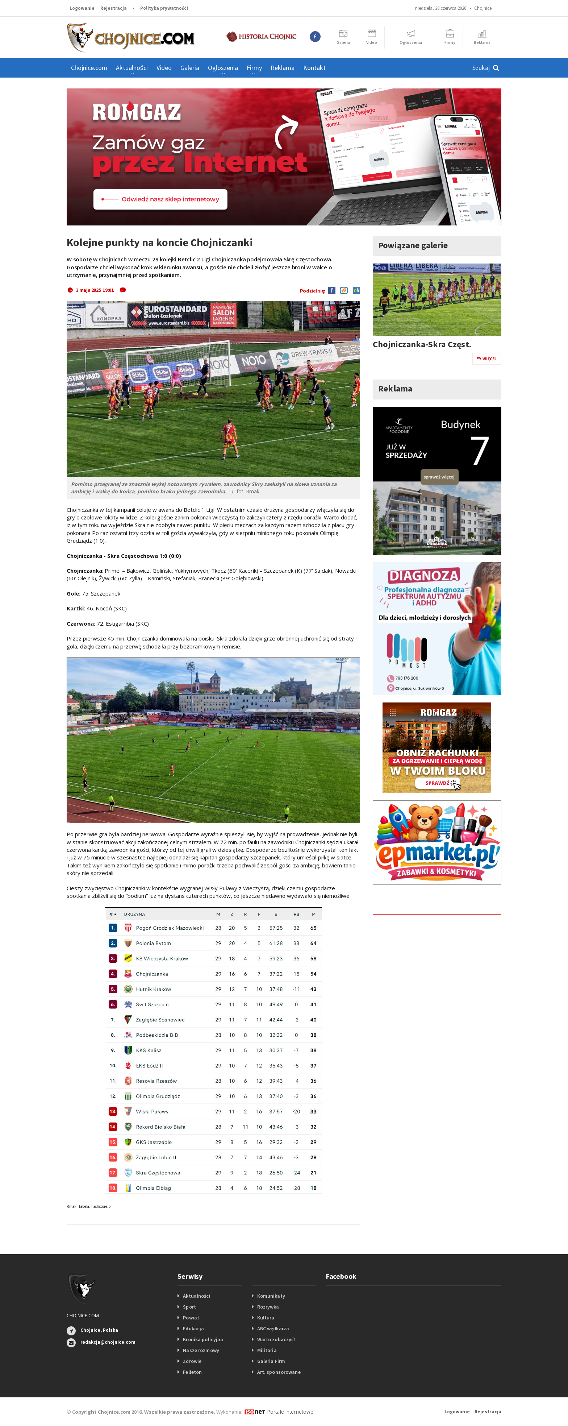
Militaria (266, 1350)
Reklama (283, 67)
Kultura (265, 1317)
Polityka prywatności (164, 8)
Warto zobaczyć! (276, 1339)
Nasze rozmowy (200, 1350)
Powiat (191, 1317)
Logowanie (82, 8)
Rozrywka (268, 1306)
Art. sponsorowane (278, 1372)
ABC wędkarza (273, 1328)
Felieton (192, 1372)
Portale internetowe (289, 1411)
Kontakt (314, 67)
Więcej (487, 359)
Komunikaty (271, 1296)
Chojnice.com (89, 67)
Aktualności (196, 1296)
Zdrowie (192, 1361)
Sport (189, 1306)
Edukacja (193, 1328)
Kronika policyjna (202, 1339)
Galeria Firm (271, 1361)
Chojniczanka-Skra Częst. (421, 344)
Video (164, 67)
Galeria (189, 67)
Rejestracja (113, 8)
